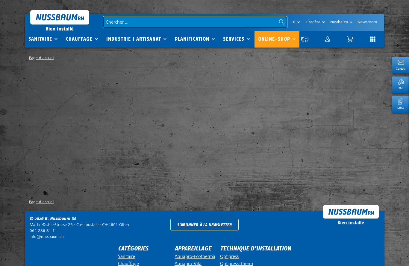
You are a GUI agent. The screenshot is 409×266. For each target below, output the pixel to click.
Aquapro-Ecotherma (195, 256)
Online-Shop (274, 39)
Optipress (229, 256)
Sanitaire (40, 39)
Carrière (313, 22)
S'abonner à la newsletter (204, 224)
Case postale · (79, 224)
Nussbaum (339, 22)
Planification (192, 39)
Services (233, 39)
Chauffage (79, 39)
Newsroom (367, 22)
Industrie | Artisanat (133, 39)
